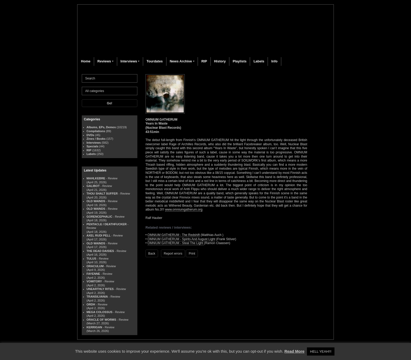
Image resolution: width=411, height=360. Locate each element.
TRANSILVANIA (97, 296)
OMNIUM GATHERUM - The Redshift (174, 235)
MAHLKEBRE (95, 178)
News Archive (181, 61)
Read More (294, 351)
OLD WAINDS (95, 201)
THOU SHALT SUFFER (102, 193)
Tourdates (155, 61)
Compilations (95, 131)
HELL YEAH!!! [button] (321, 351)
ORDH (90, 304)
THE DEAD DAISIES (100, 250)
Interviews (128, 61)
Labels (258, 61)
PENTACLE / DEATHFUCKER (106, 224)
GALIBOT (93, 185)
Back (151, 253)
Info (274, 61)
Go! (109, 103)
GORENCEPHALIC (99, 216)
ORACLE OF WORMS (101, 319)
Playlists (240, 61)
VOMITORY (94, 281)
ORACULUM (95, 266)
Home (85, 61)
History (220, 61)
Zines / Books (96, 138)
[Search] (109, 78)
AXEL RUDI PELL (98, 235)
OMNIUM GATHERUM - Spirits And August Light (181, 239)
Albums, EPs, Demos (101, 127)
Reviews (104, 61)
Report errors (173, 253)
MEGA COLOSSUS (99, 312)
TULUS (91, 258)
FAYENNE (93, 273)
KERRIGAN (94, 327)
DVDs (90, 135)
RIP (204, 61)
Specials (92, 146)
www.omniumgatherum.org (184, 209)
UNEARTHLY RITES (100, 289)
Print (192, 253)
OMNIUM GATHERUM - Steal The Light (176, 243)
